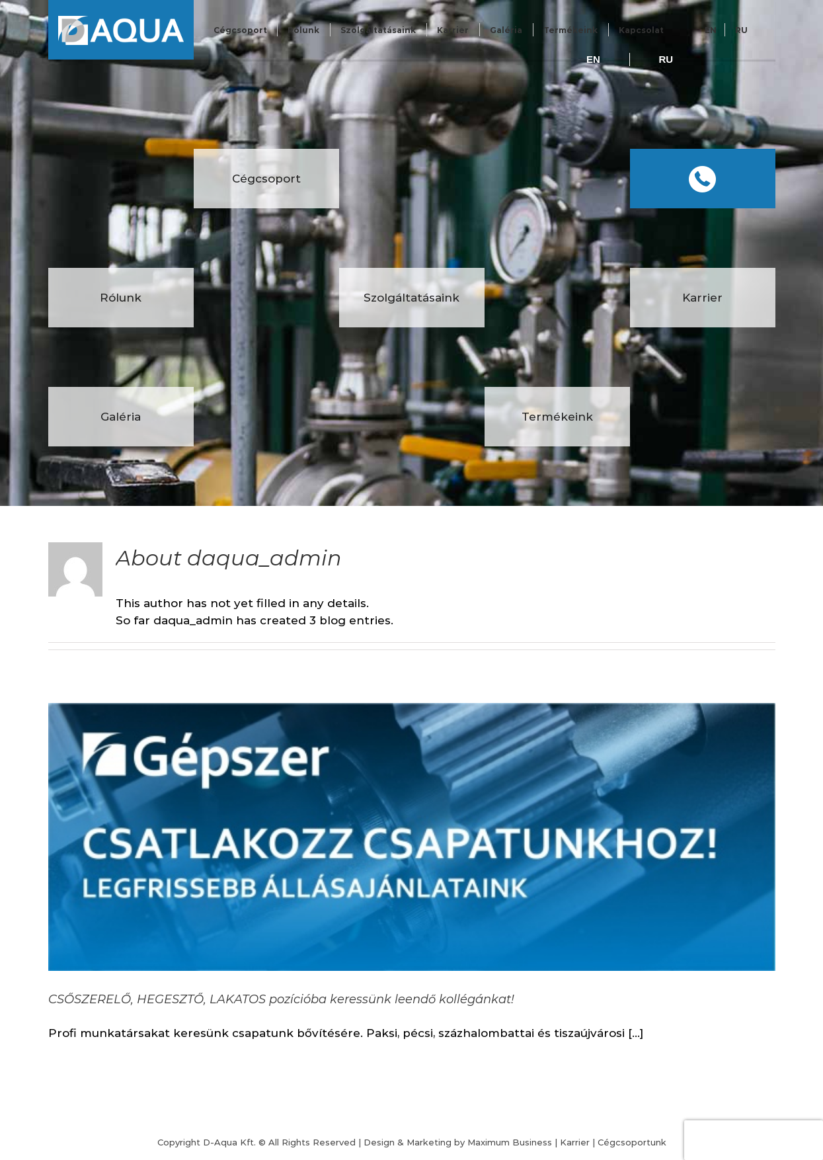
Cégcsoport (240, 30)
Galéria (506, 30)
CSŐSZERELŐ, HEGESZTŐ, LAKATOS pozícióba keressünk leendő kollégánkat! (281, 999)
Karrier (453, 30)
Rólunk (303, 30)
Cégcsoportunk (632, 1142)
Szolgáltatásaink (378, 30)
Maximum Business (509, 1142)
